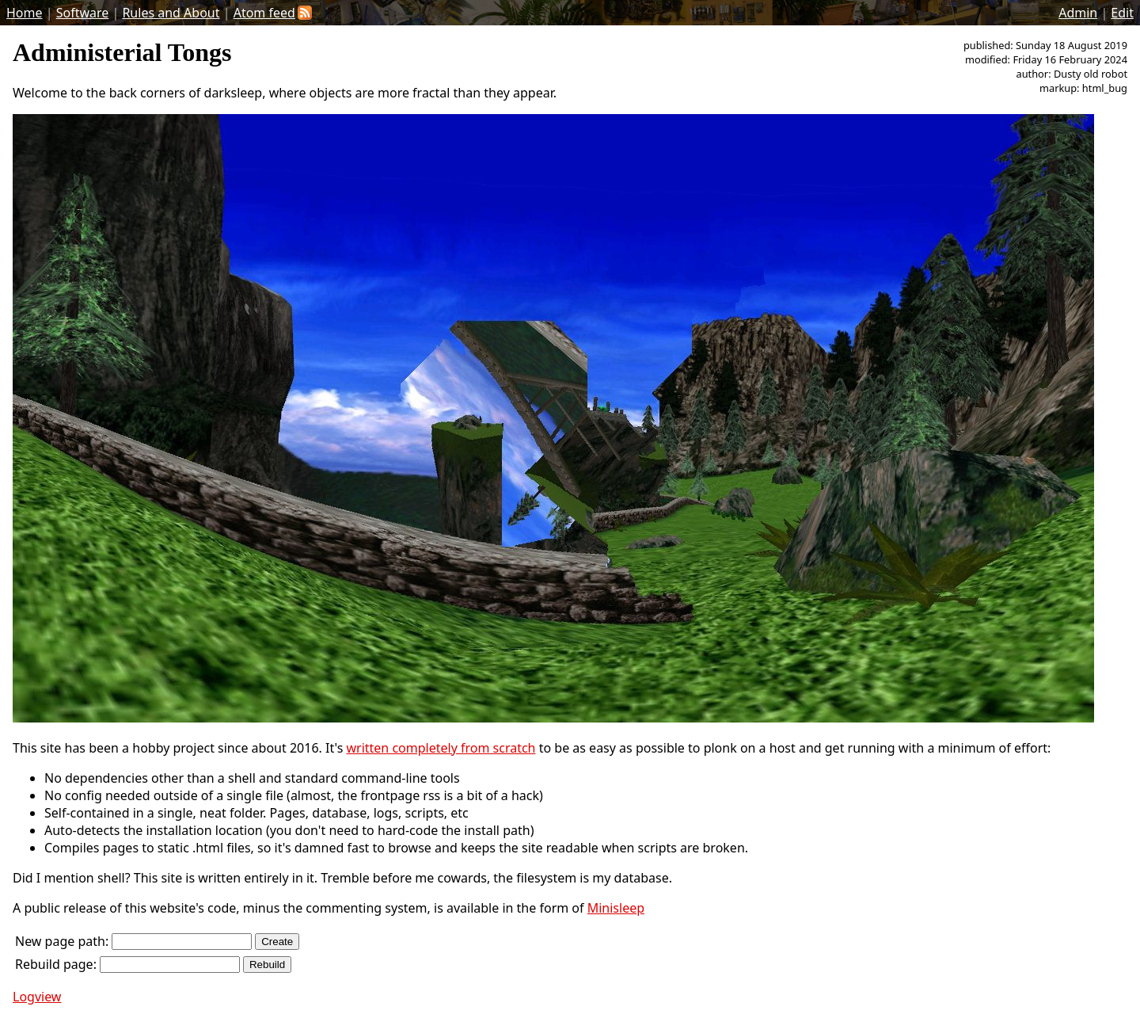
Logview (37, 996)
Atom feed (273, 12)
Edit (1122, 12)
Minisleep (615, 908)
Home (24, 12)
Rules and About (170, 12)
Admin (1077, 12)
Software (82, 12)
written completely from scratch (440, 748)
